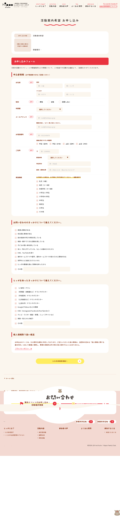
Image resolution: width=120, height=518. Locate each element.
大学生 (41, 208)
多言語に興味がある (25, 234)
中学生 (41, 200)
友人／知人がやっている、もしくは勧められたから (36, 249)
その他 (41, 212)
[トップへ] (23, 480)
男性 (41, 102)
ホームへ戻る (11, 383)
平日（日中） (44, 144)
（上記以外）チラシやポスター (29, 303)
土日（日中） (70, 144)
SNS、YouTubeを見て (26, 253)
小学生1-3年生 (44, 192)
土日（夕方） (83, 144)
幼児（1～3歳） (44, 185)
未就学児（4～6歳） (46, 189)
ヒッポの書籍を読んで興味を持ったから (32, 264)
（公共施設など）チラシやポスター (30, 299)
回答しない (66, 102)
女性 (52, 102)
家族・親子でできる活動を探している (31, 241)
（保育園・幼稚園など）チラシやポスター (33, 292)
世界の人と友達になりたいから (29, 260)
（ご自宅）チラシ (24, 288)
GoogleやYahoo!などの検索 (28, 307)
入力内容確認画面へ (60, 363)
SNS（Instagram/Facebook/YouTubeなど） (34, 311)
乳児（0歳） (43, 181)
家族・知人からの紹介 (25, 318)
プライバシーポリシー (23, 349)
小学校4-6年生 (44, 196)
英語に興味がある (24, 230)
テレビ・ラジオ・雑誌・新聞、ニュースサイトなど (36, 315)
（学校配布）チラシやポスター (29, 295)
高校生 (41, 204)
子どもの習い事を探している (28, 245)
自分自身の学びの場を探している (29, 237)
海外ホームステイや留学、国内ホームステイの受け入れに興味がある (42, 256)
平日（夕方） (57, 144)
